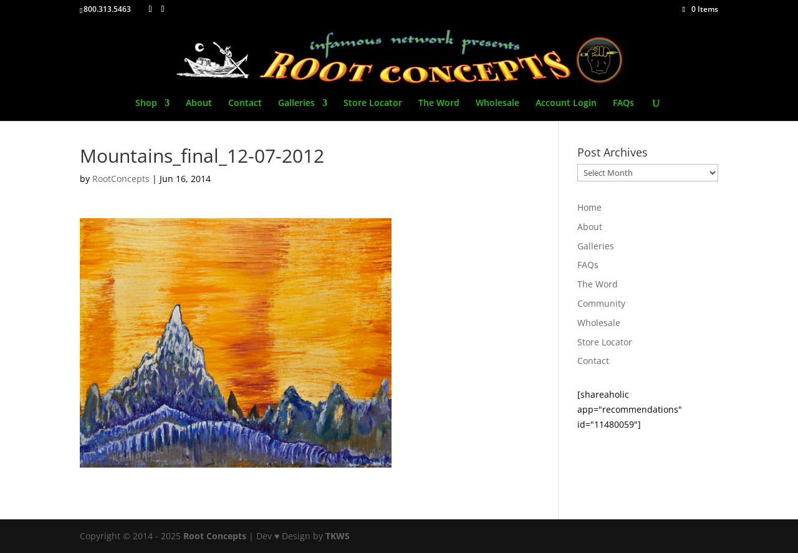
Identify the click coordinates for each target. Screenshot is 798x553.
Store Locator (373, 103)
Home (589, 207)
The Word (438, 103)
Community (601, 303)
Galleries (296, 103)
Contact (245, 103)
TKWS (337, 536)
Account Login (566, 103)
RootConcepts (121, 179)
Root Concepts (214, 536)
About (199, 103)
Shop (146, 103)
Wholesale (497, 103)
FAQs (623, 103)
